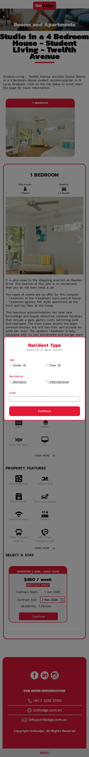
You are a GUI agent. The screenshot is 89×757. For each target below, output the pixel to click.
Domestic (18, 382)
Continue (44, 411)
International (57, 382)
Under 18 (17, 365)
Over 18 (53, 365)
